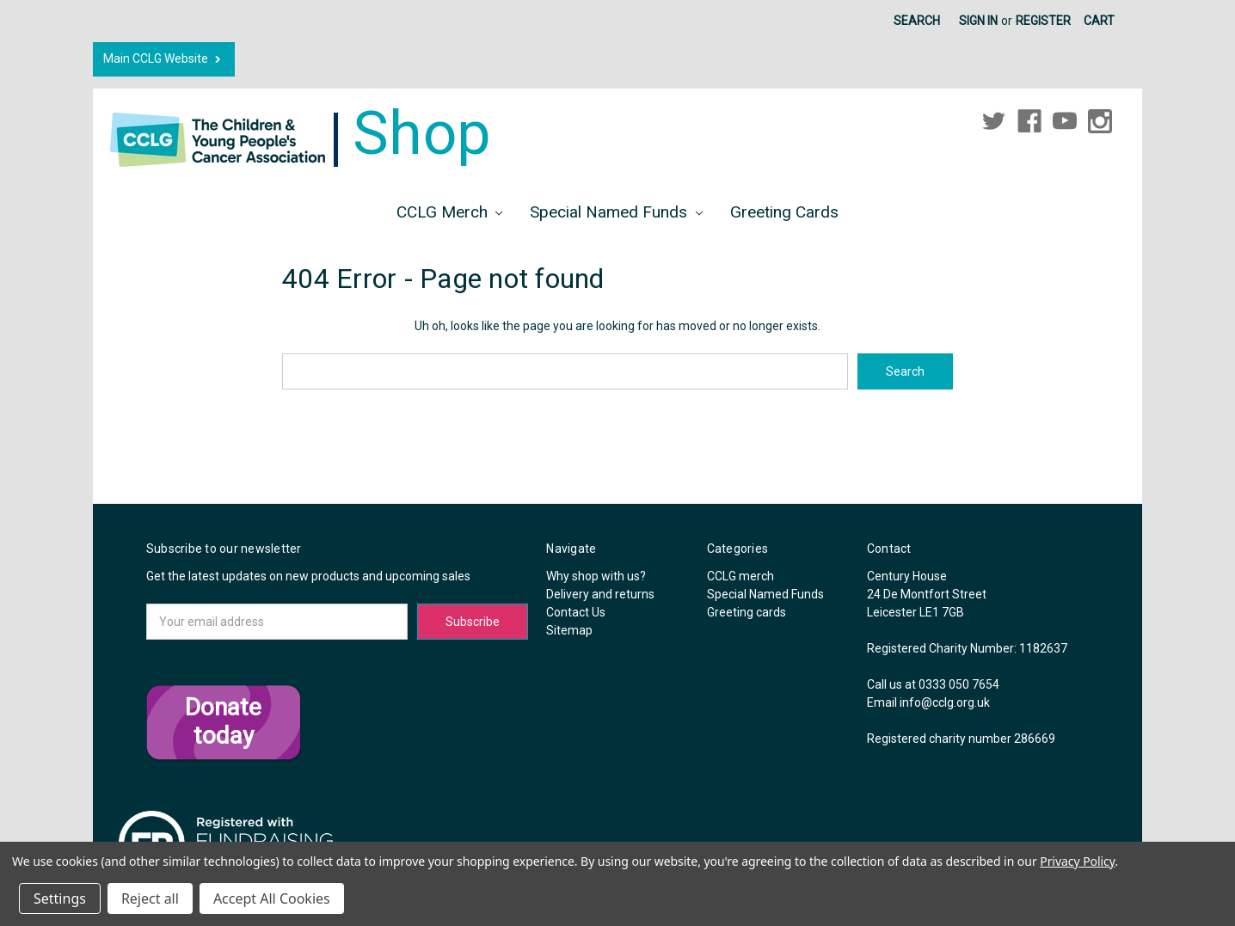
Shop (300, 133)
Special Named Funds (616, 212)
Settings (60, 898)
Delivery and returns (600, 594)
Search (917, 21)
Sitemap (569, 630)
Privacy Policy (1077, 861)
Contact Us (575, 612)
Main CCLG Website (163, 59)
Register (1043, 21)
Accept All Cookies (271, 898)
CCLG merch (449, 212)
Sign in (978, 21)
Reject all (150, 898)
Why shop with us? (596, 576)
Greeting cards (784, 212)
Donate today (223, 722)
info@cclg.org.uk (945, 702)
